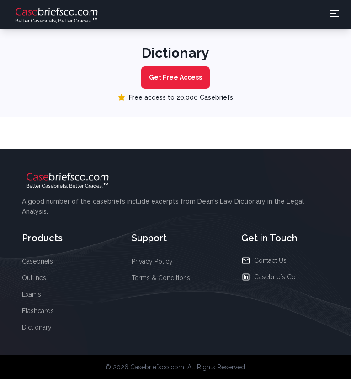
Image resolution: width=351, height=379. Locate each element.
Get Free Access (175, 77)
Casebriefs (37, 261)
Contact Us (264, 260)
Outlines (34, 278)
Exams (31, 294)
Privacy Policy (152, 261)
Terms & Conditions (161, 278)
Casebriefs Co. (269, 277)
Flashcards (38, 310)
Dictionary (37, 327)
